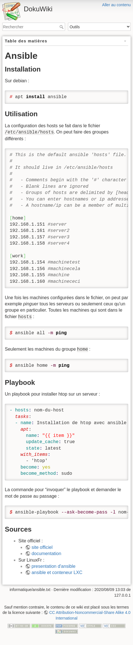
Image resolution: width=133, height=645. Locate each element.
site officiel (41, 547)
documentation (46, 553)
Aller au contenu (116, 5)
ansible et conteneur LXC (56, 572)
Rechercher (62, 27)
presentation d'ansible (53, 566)
